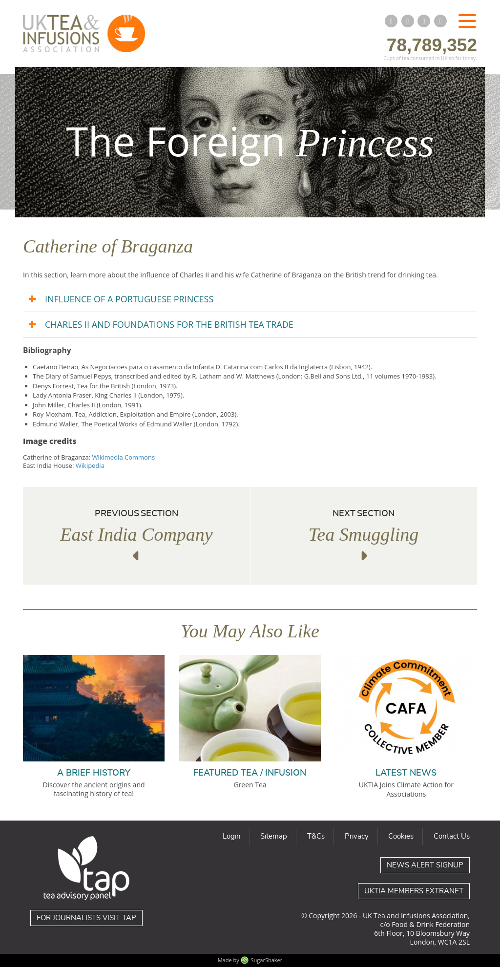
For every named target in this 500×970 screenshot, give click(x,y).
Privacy (357, 839)
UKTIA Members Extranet (413, 894)
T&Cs (316, 839)
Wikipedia (90, 468)
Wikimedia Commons (123, 460)
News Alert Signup (425, 868)
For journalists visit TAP (86, 921)
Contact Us (452, 839)
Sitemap (273, 839)
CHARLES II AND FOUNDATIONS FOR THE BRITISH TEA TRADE (169, 328)
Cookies (401, 839)
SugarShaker (267, 963)
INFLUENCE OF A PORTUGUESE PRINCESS (129, 302)
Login (232, 839)
